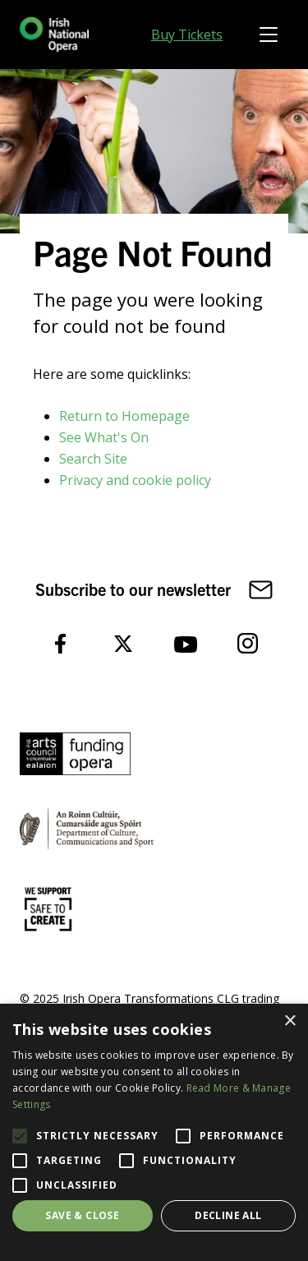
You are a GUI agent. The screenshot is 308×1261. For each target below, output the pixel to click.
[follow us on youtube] (185, 642)
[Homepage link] (54, 34)
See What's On (104, 437)
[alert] (154, 1132)
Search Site (93, 459)
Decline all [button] (228, 1215)
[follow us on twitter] (123, 643)
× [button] (289, 1021)
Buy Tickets (187, 34)
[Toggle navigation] (268, 34)
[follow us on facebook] (60, 642)
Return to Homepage (124, 416)
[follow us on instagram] (248, 643)
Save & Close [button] (82, 1215)
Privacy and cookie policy (135, 480)
